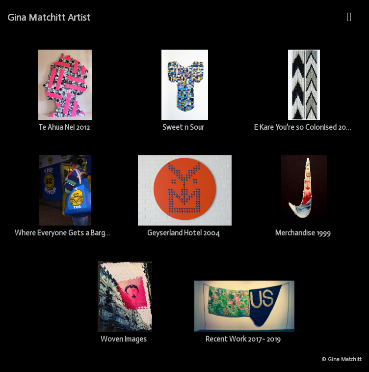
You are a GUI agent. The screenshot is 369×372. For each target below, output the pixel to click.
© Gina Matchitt (341, 359)
